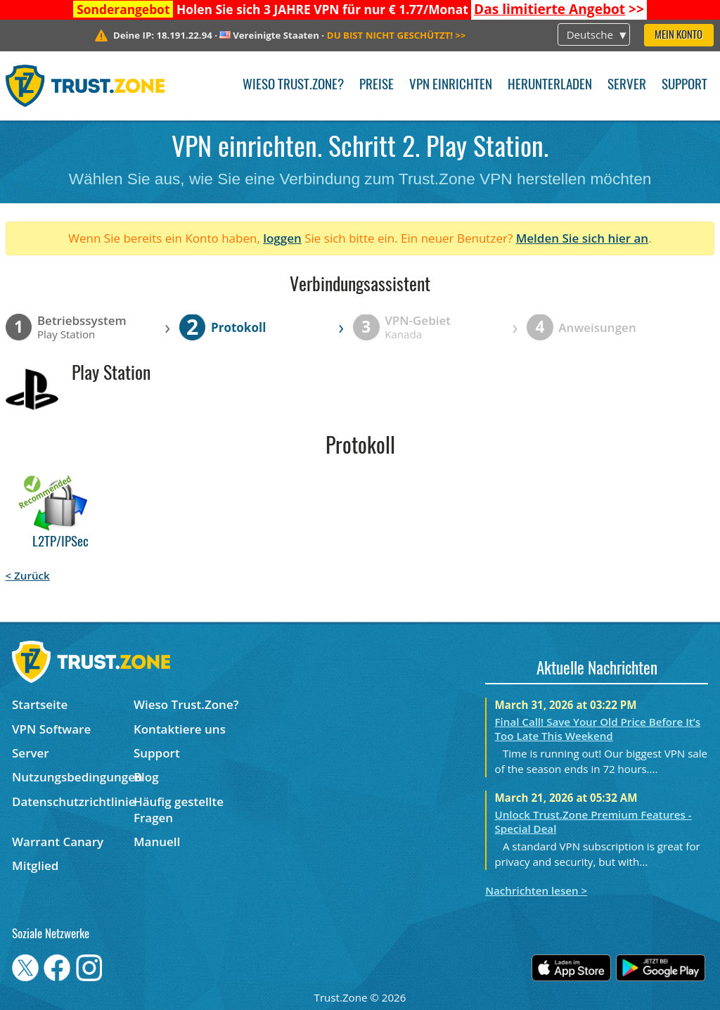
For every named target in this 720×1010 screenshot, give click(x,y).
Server (627, 85)
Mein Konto (678, 35)
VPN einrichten (450, 85)
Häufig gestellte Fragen (179, 809)
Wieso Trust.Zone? (293, 85)
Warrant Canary (57, 841)
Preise (376, 85)
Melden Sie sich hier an (582, 238)
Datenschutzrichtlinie (73, 801)
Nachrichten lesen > (536, 890)
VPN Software (51, 729)
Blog (146, 777)
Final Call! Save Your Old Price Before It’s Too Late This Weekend (598, 729)
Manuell (157, 841)
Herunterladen (550, 85)
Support (684, 85)
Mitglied (35, 865)
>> (559, 9)
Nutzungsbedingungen (73, 777)
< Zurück (28, 575)
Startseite (40, 704)
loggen (282, 238)
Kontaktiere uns (180, 729)
